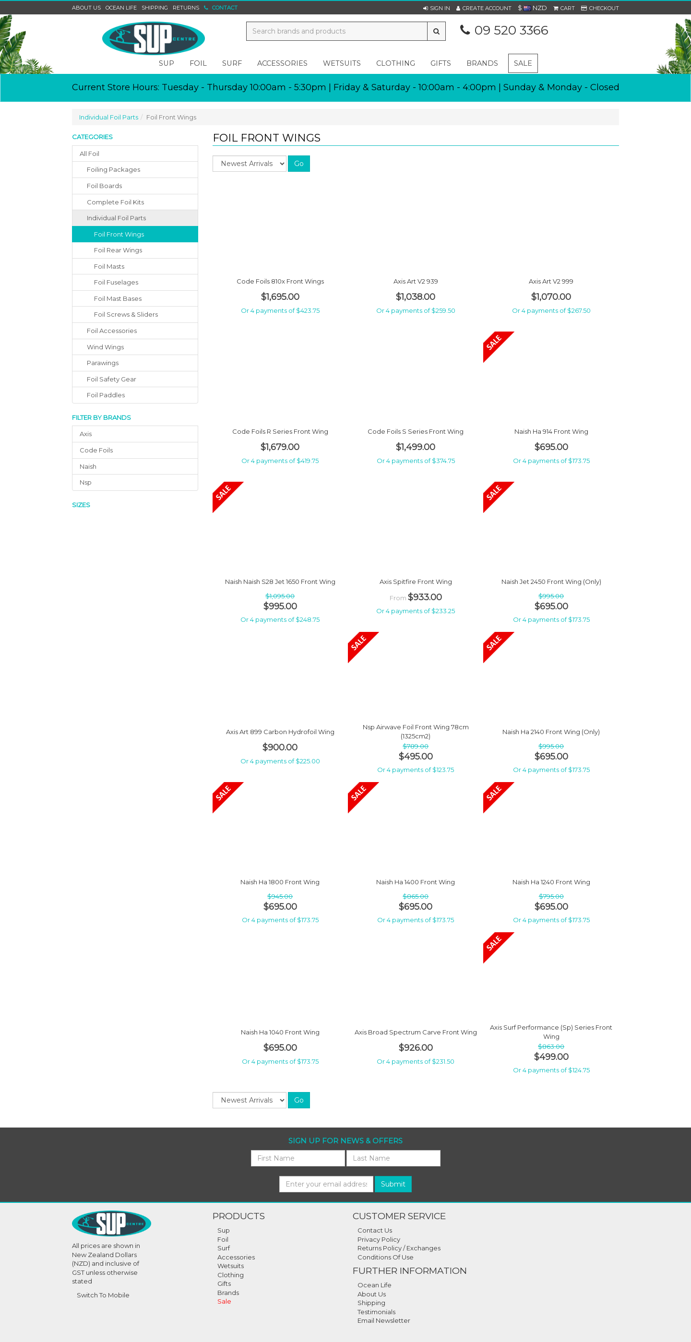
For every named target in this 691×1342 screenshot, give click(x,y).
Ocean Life (121, 7)
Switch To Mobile (103, 1295)
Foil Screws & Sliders (126, 314)
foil (198, 63)
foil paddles (106, 395)
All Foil (89, 153)
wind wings (105, 347)
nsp (86, 482)
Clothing (230, 1275)
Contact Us (374, 1230)
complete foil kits (115, 202)
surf (232, 63)
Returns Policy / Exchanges (399, 1248)
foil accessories (112, 330)
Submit (393, 1184)
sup (166, 63)
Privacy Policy (378, 1239)
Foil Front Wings (119, 234)
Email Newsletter (383, 1320)
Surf (223, 1248)
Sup (223, 1230)
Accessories (236, 1257)
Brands (482, 63)
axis (86, 434)
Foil (222, 1239)
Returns (186, 7)
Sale (523, 63)
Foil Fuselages (116, 282)
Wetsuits (230, 1266)
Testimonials (376, 1312)
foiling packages (113, 169)
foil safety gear (111, 379)
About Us (86, 7)
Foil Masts (109, 266)
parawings (103, 363)
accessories (282, 63)
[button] (437, 8)
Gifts (224, 1283)
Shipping (155, 7)
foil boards (104, 186)
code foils (96, 450)
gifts (440, 63)
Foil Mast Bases (118, 298)
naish (88, 466)
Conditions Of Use (385, 1257)
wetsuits (342, 63)
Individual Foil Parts (108, 117)
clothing (395, 63)
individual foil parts (116, 218)
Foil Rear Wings (118, 250)
